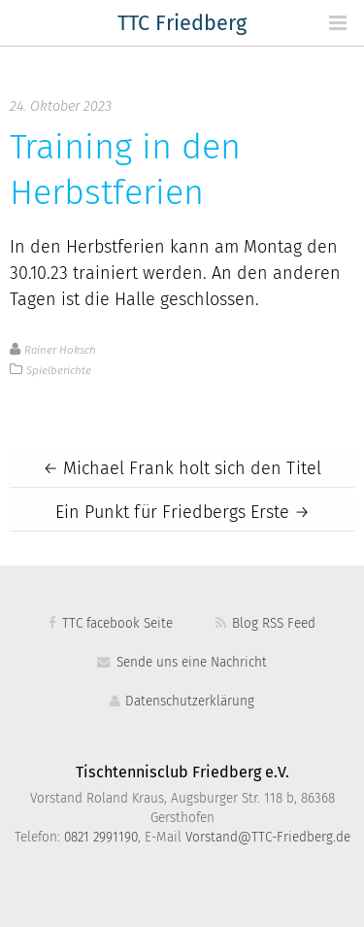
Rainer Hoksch (60, 350)
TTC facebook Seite (110, 624)
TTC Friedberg (182, 24)
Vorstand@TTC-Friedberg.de (267, 837)
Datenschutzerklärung (182, 701)
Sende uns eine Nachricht (181, 663)
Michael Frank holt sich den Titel (182, 469)
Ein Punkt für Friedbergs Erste (182, 513)
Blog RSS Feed (264, 624)
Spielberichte (58, 370)
